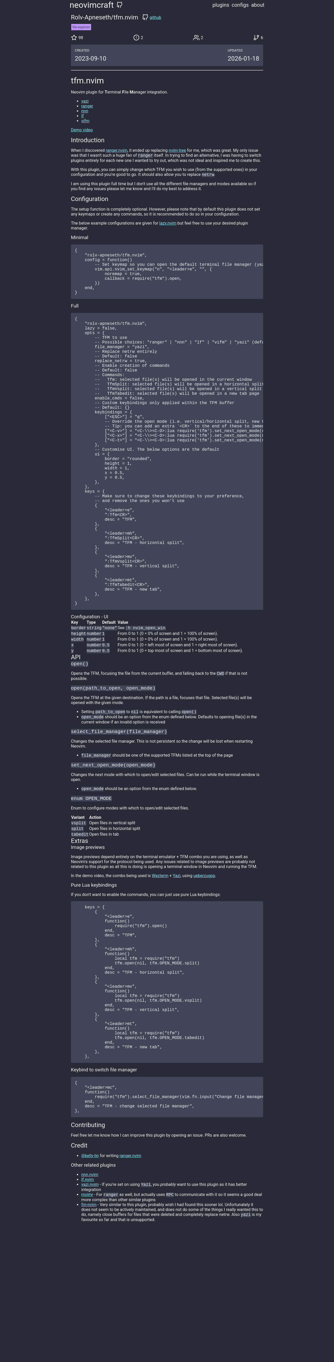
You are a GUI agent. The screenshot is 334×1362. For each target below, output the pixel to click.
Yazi (177, 960)
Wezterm (160, 960)
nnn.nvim (89, 1301)
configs (240, 5)
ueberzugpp (204, 960)
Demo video (82, 129)
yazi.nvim (90, 1311)
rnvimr (87, 1322)
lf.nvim (87, 1305)
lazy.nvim (167, 224)
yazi (85, 101)
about (257, 5)
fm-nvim (89, 1332)
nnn (84, 111)
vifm (85, 120)
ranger (87, 106)
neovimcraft (92, 5)
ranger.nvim (116, 150)
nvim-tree (177, 150)
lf (82, 115)
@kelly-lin (90, 1282)
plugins (220, 5)
